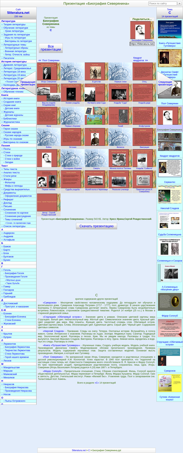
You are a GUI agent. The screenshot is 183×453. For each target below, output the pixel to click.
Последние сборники (72, 167)
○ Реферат (7, 199)
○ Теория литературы (13, 24)
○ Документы (8, 192)
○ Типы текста (9, 169)
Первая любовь (49, 188)
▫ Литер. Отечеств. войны (17, 54)
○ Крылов (6, 333)
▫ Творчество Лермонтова (17, 350)
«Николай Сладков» (53, 331)
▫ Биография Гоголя (14, 273)
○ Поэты (6, 149)
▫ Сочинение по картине (16, 213)
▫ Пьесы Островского (14, 401)
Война (49, 146)
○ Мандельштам (10, 367)
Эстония (72, 146)
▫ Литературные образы (16, 48)
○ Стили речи (8, 175)
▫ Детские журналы (13, 115)
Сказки (5, 125)
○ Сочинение (8, 209)
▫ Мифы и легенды (13, 186)
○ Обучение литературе (14, 27)
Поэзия (5, 145)
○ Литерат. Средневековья (16, 68)
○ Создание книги (11, 101)
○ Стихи (5, 152)
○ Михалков (8, 377)
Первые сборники (72, 125)
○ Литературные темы (13, 44)
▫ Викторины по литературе (18, 41)
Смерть (96, 167)
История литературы (14, 61)
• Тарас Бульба (12, 283)
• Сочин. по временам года (18, 223)
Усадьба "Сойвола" (144, 167)
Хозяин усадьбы (72, 102)
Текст (4, 165)
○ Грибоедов (8, 296)
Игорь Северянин (49, 81)
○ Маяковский (9, 374)
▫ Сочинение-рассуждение (17, 216)
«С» (97, 382)
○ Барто (5, 249)
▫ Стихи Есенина (12, 320)
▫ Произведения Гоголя (15, 276)
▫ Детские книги (11, 108)
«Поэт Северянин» (53, 357)
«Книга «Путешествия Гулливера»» (61, 345)
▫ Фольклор (9, 182)
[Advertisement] (96, 35)
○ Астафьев (8, 239)
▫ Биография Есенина (15, 316)
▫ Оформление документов (18, 196)
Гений (120, 125)
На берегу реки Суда (96, 102)
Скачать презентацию (97, 226)
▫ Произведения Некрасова (18, 391)
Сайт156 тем (18, 13)
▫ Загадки (8, 162)
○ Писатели (7, 58)
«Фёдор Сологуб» (52, 371)
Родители (72, 81)
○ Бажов (6, 246)
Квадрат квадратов (140, 59)
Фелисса (120, 146)
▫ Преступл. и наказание (16, 306)
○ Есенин (6, 313)
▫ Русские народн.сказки (16, 135)
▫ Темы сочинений (13, 219)
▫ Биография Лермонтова (17, 347)
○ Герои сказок (9, 128)
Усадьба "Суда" (120, 102)
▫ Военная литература (15, 51)
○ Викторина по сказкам (14, 142)
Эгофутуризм (144, 125)
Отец (144, 81)
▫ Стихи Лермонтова (14, 353)
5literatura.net (79, 450)
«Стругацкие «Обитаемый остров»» (62, 317)
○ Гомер (5, 286)
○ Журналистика (10, 122)
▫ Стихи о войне (12, 159)
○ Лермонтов (8, 343)
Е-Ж (3, 310)
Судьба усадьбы (72, 188)
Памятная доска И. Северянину (144, 189)
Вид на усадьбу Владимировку (49, 103)
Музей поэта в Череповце (96, 188)
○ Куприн (6, 337)
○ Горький (6, 293)
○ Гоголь (6, 270)
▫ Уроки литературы (14, 31)
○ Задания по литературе (15, 34)
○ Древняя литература (14, 64)
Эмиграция (144, 146)
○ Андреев (7, 236)
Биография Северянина (142, 39)
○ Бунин (5, 260)
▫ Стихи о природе (13, 155)
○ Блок (5, 253)
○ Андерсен (7, 233)
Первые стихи (120, 81)
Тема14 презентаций (170, 13)
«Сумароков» (50, 302)
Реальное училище (120, 188)
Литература (8, 21)
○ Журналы (7, 111)
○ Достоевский (9, 303)
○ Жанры (6, 179)
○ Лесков (6, 360)
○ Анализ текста (10, 172)
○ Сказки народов (11, 132)
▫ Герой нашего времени (16, 357)
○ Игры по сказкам (11, 138)
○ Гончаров (7, 289)
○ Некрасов (7, 384)
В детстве (96, 81)
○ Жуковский (8, 323)
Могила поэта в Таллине (120, 167)
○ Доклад (6, 202)
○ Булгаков (7, 256)
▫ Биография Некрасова (16, 387)
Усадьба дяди (144, 102)
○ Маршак (7, 370)
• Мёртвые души (13, 280)
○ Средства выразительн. (15, 189)
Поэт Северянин (48, 60)
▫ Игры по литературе (15, 38)
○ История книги (10, 98)
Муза (49, 125)
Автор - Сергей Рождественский (49, 213)
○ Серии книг (8, 105)
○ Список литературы (13, 226)
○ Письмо (6, 206)
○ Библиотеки (9, 118)
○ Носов (5, 394)
